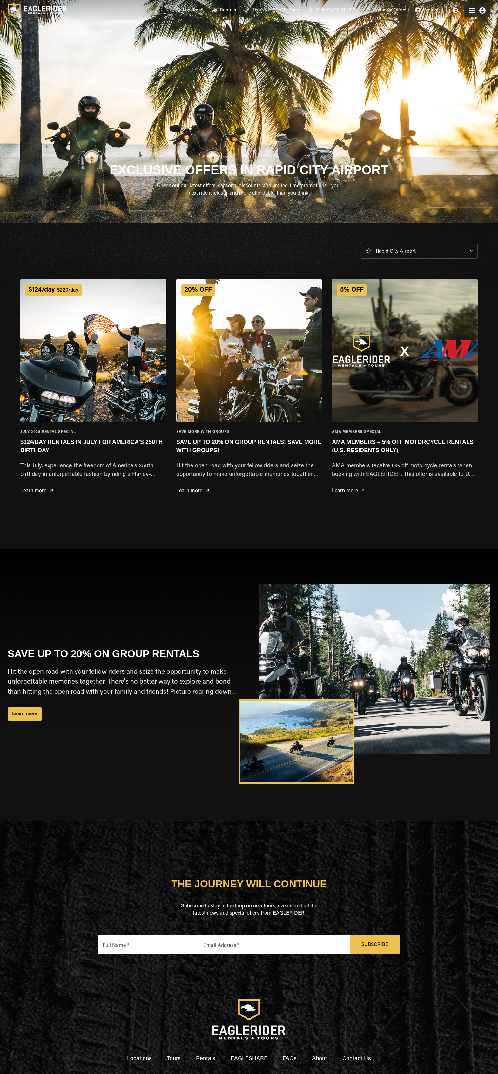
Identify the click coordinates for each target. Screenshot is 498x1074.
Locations (139, 1059)
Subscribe (375, 944)
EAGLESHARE (249, 1059)
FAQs (290, 1059)
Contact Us (356, 1059)
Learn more (36, 491)
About (319, 1059)
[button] (418, 250)
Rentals (205, 1059)
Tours (174, 1059)
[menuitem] (189, 10)
